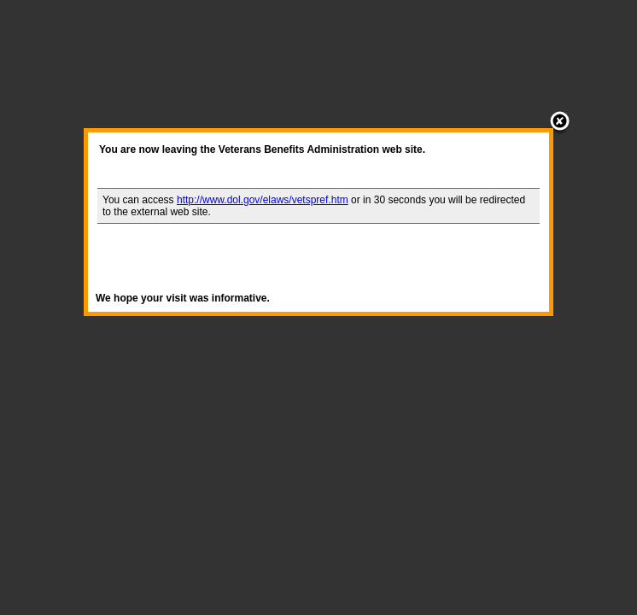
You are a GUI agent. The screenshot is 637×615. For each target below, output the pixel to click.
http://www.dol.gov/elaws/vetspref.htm (262, 200)
